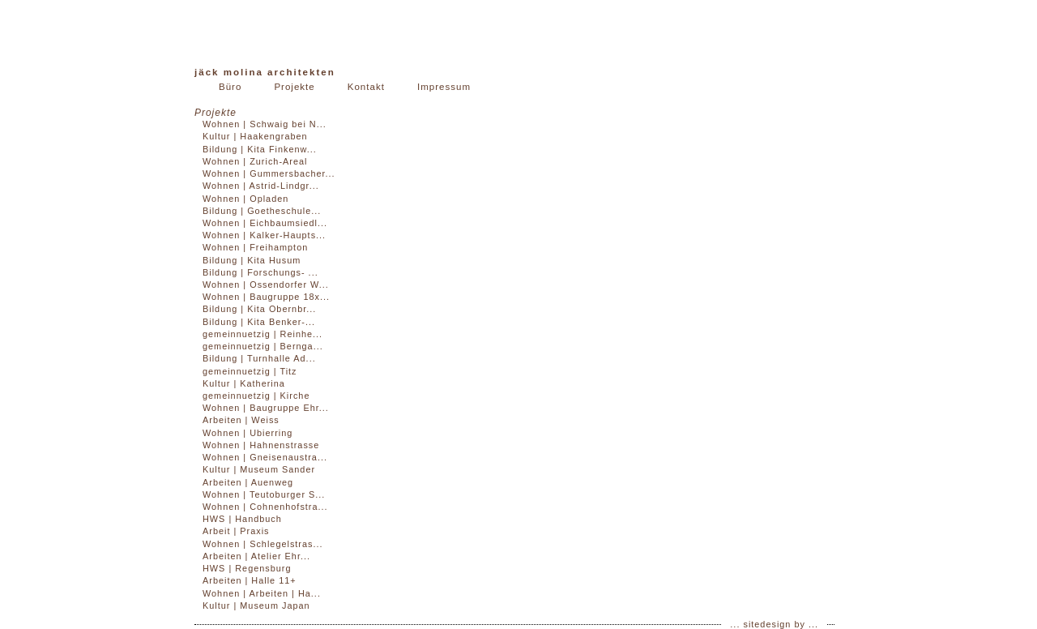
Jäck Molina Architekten (264, 72)
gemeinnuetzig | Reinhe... (262, 334)
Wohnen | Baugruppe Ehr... (266, 408)
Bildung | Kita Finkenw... (260, 149)
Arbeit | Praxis (236, 531)
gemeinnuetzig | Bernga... (263, 346)
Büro (230, 87)
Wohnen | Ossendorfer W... (266, 284)
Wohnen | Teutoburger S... (264, 494)
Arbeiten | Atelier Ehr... (256, 556)
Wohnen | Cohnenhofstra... (265, 506)
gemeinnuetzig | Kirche (256, 395)
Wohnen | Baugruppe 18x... (266, 297)
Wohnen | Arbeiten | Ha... (262, 593)
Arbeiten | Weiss (241, 420)
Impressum (444, 87)
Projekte (294, 87)
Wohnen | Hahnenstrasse (261, 445)
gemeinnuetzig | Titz (250, 371)
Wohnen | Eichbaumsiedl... (265, 223)
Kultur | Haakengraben (255, 136)
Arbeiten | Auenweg (248, 482)
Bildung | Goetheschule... (262, 211)
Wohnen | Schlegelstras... (263, 544)
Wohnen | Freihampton (255, 247)
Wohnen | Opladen (245, 198)
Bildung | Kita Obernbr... (259, 309)
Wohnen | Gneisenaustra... (265, 457)
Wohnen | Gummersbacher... (269, 173)
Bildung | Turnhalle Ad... (259, 358)
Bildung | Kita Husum (252, 260)
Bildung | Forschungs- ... (260, 272)
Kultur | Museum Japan (256, 605)
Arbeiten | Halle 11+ (250, 580)
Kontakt (366, 87)
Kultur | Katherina (244, 383)
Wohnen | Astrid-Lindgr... (261, 185)
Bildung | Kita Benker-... (259, 322)
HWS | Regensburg (247, 568)
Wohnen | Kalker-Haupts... (264, 235)
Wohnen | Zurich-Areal (255, 161)
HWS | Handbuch (242, 519)
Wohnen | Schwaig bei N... (264, 124)
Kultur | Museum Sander (259, 469)
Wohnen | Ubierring (247, 433)
